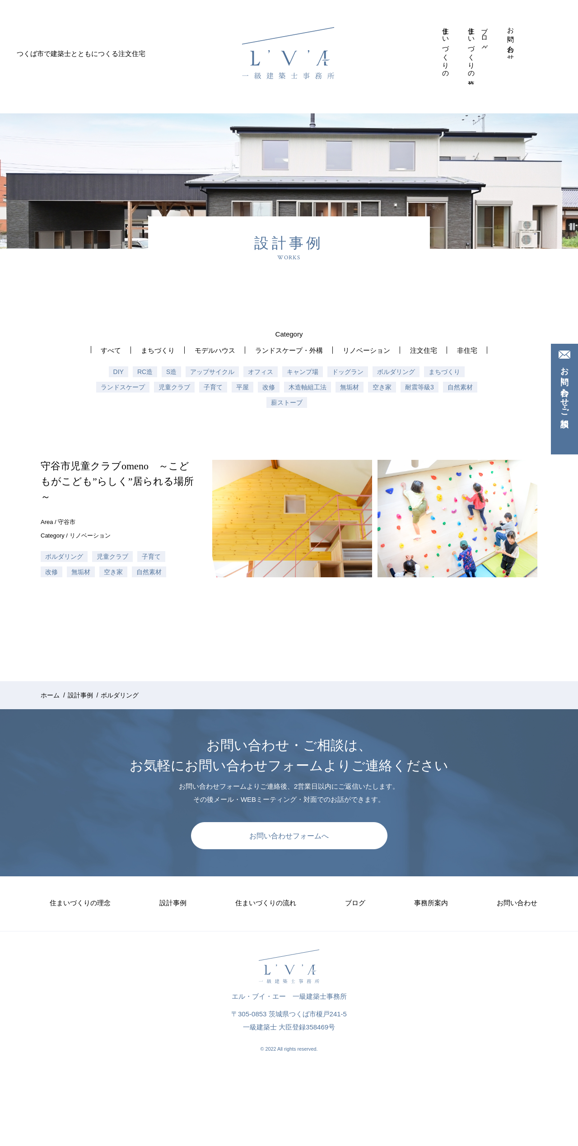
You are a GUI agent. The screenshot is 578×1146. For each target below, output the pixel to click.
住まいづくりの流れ (471, 53)
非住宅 (467, 350)
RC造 (145, 371)
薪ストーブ (287, 402)
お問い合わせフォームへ (289, 836)
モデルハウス (215, 350)
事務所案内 (498, 25)
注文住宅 (423, 350)
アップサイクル (212, 371)
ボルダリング (396, 371)
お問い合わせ (511, 41)
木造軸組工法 (307, 387)
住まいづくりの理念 (446, 50)
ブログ (485, 35)
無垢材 (349, 387)
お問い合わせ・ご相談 (564, 388)
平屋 (242, 387)
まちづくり (158, 350)
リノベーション (366, 350)
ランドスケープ (123, 387)
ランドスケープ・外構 (289, 350)
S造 (171, 371)
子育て (213, 387)
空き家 (382, 387)
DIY (118, 371)
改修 (268, 387)
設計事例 (459, 24)
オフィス (260, 371)
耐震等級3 (419, 387)
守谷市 (66, 522)
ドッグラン (348, 371)
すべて (111, 350)
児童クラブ (174, 387)
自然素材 (460, 387)
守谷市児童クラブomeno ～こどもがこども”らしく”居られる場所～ (117, 481)
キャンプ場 (302, 371)
